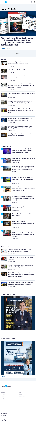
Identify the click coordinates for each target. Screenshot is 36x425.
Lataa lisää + (18, 53)
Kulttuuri (3, 404)
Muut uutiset (3, 402)
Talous (2, 396)
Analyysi (2, 398)
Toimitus (21, 398)
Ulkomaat (3, 48)
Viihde (2, 410)
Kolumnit (3, 408)
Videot (2, 406)
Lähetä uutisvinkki (22, 400)
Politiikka (3, 394)
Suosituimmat (22, 396)
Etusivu (20, 394)
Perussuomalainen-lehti (24, 402)
